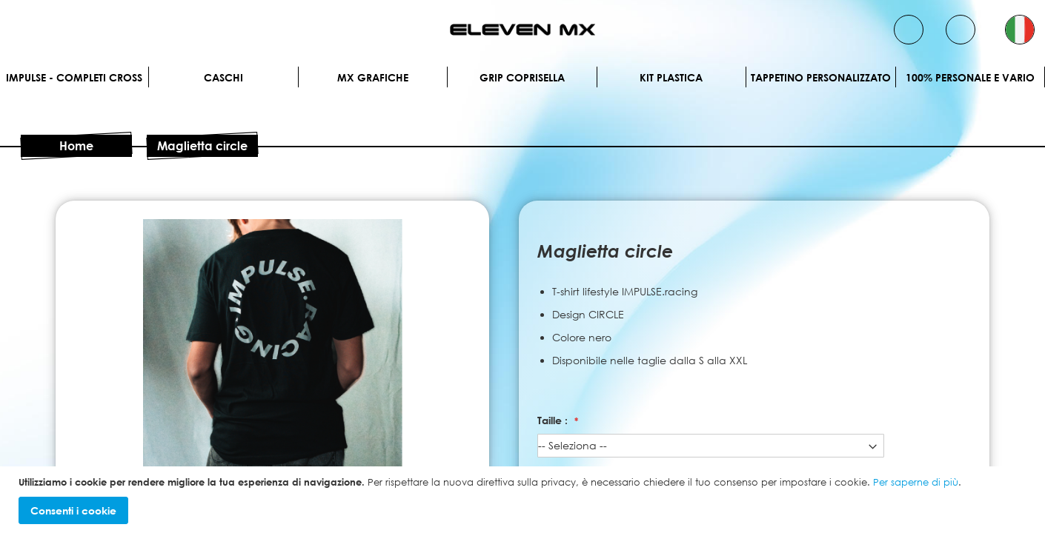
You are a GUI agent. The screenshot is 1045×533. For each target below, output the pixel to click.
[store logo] (522, 29)
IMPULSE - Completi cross (74, 77)
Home (76, 145)
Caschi (223, 77)
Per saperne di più (915, 482)
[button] (1020, 29)
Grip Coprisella (522, 77)
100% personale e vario (970, 77)
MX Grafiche (372, 77)
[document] (524, 500)
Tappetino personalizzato (821, 77)
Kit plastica (671, 77)
